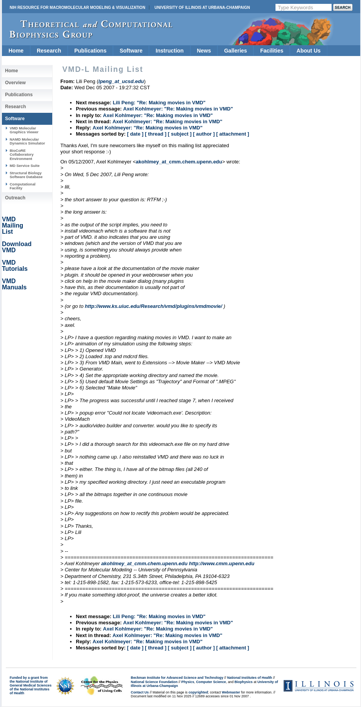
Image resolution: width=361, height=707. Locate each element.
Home (16, 51)
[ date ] (135, 134)
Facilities (271, 51)
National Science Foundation (154, 682)
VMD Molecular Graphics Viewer (24, 130)
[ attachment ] (232, 134)
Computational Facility (23, 186)
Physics (187, 682)
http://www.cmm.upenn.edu (221, 563)
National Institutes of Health (249, 678)
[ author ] (204, 134)
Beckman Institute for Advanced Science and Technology (177, 678)
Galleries (235, 51)
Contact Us (140, 692)
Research (49, 51)
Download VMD (16, 247)
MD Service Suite (24, 165)
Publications (90, 51)
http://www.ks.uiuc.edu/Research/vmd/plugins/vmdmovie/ (153, 306)
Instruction (169, 51)
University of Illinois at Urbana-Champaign (202, 7)
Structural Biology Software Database (26, 175)
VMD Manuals (14, 284)
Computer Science (211, 682)
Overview (15, 82)
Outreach (15, 198)
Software (131, 51)
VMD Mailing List (12, 225)
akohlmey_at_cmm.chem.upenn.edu (179, 162)
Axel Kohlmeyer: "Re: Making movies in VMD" (178, 109)
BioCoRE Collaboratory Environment (22, 154)
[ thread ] (155, 134)
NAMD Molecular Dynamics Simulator (27, 141)
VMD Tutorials (14, 265)
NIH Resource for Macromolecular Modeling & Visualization (77, 7)
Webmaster (231, 692)
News (204, 51)
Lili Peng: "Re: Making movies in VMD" (159, 102)
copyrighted (198, 692)
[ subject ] (180, 134)
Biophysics (243, 682)
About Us (308, 51)
